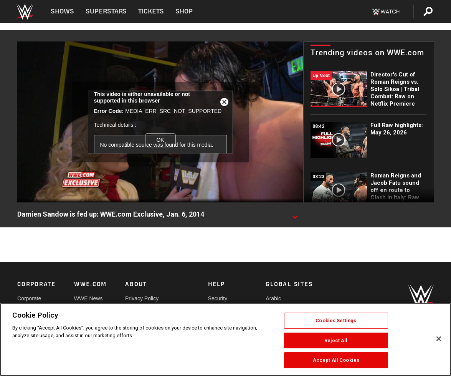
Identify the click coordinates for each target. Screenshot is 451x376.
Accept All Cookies (336, 360)
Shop (184, 11)
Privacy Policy (142, 298)
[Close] (438, 338)
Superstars (106, 11)
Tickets (151, 11)
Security (218, 298)
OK (160, 140)
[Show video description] (294, 214)
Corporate (29, 298)
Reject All (335, 340)
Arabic (273, 298)
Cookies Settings (336, 320)
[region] (225, 339)
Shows (62, 11)
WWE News (88, 298)
